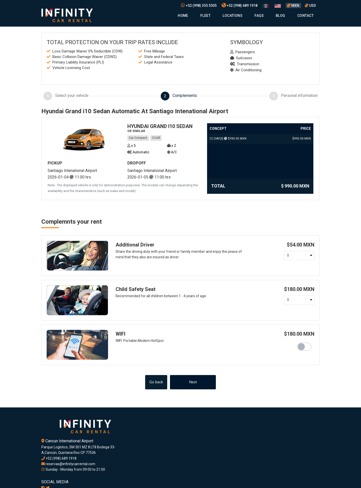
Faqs (259, 16)
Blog (280, 16)
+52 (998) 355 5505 (199, 6)
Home (183, 16)
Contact (305, 16)
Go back (156, 382)
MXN (293, 6)
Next (193, 382)
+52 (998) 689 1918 (239, 6)
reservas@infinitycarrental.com (68, 464)
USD (310, 6)
